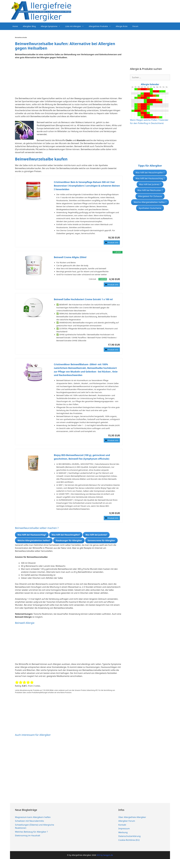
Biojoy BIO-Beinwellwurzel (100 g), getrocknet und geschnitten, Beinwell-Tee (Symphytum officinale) (82, 457)
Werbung (123, 832)
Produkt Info (113, 242)
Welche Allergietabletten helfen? (34, 540)
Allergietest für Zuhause (150, 196)
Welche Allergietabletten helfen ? (150, 202)
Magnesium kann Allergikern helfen (33, 817)
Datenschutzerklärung (129, 836)
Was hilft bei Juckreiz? (96, 534)
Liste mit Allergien (75, 26)
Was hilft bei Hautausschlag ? (150, 178)
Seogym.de (108, 855)
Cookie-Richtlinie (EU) (129, 840)
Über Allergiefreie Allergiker (132, 817)
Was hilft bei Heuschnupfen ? (150, 172)
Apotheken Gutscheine (150, 208)
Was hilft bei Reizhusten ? (150, 190)
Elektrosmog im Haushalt (27, 835)
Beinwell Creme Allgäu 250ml (70, 257)
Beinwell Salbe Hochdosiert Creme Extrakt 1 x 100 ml (83, 299)
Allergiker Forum (126, 820)
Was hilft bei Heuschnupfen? (66, 534)
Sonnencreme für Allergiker (101, 540)
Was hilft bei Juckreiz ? (150, 184)
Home (15, 26)
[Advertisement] (68, 79)
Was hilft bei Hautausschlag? (32, 534)
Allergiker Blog (29, 26)
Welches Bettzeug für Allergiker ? (31, 831)
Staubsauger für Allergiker (69, 540)
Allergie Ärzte (122, 26)
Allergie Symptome (52, 26)
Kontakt (122, 824)
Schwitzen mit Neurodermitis (29, 820)
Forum (135, 26)
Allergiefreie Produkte (101, 26)
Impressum (124, 828)
